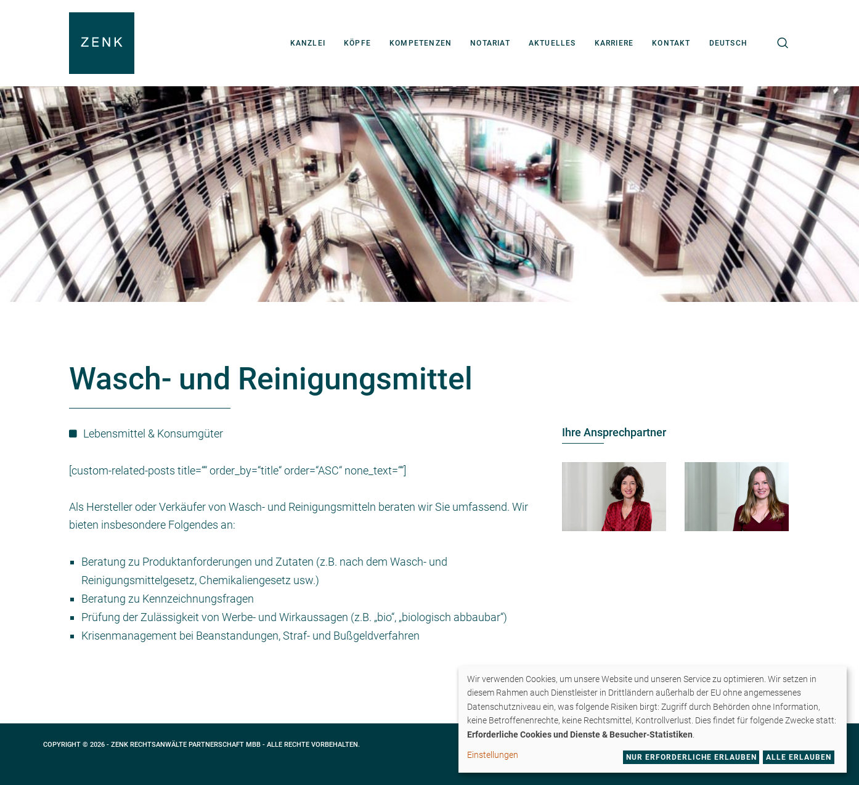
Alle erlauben (798, 757)
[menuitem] (728, 43)
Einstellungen (492, 755)
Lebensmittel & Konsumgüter (153, 433)
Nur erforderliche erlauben (691, 757)
